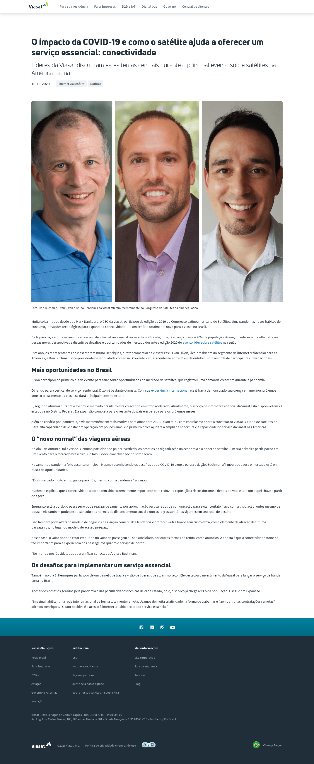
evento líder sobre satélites (202, 342)
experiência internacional (169, 390)
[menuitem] (74, 6)
